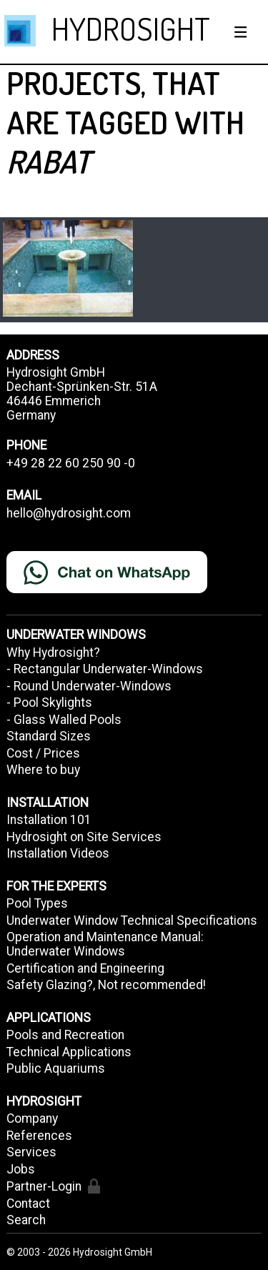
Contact (28, 1203)
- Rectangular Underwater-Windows (104, 669)
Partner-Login (53, 1186)
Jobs (20, 1169)
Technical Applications (68, 1052)
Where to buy (43, 770)
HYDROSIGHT (130, 28)
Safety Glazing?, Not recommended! (106, 985)
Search (26, 1220)
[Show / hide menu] (241, 32)
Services (31, 1152)
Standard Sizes (48, 736)
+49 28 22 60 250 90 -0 (70, 463)
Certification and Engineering (85, 968)
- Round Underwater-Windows (89, 686)
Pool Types (37, 903)
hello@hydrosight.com (68, 513)
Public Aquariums (55, 1068)
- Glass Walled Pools (63, 720)
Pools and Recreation (65, 1035)
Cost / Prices (43, 753)
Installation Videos (57, 853)
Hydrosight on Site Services (84, 837)
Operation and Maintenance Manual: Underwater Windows (105, 944)
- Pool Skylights (49, 702)
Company (32, 1118)
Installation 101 (48, 820)
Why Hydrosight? (53, 652)
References (39, 1135)
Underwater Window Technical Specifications (131, 920)
